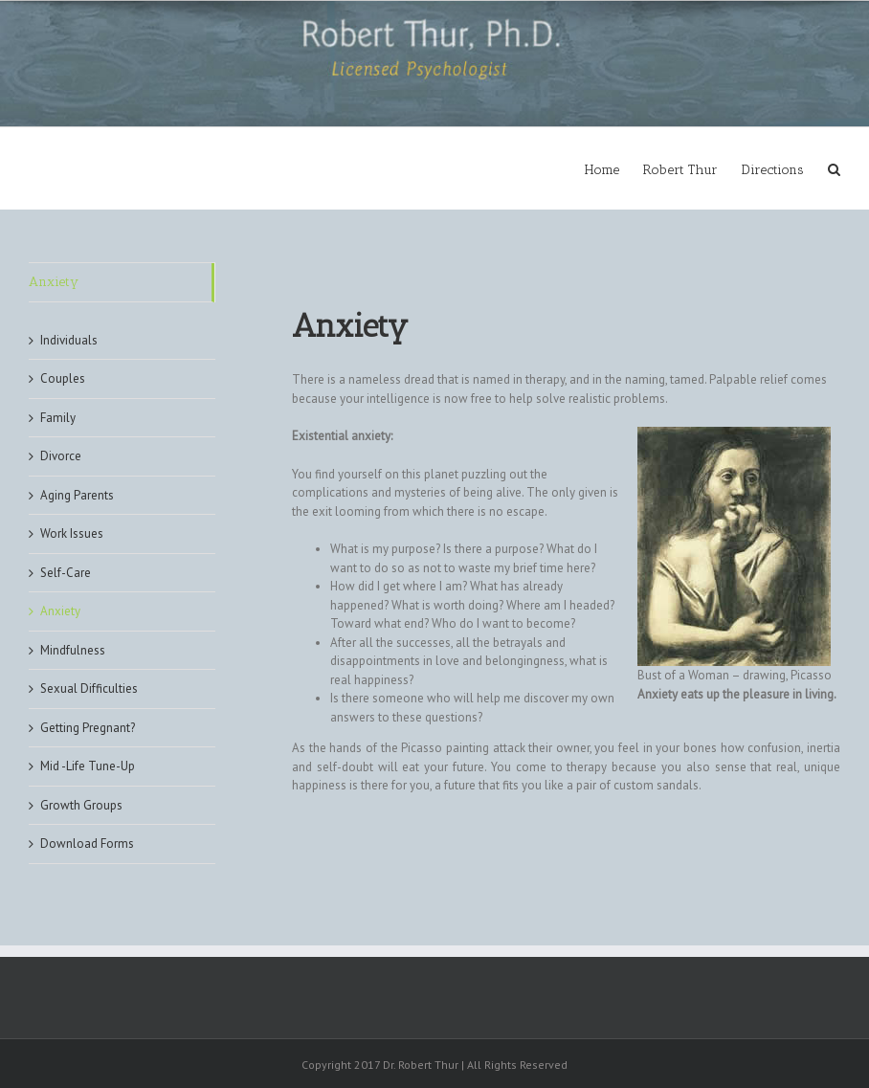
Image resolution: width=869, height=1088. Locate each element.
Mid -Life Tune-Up (87, 766)
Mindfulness (72, 650)
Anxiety (53, 282)
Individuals (69, 340)
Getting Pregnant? (87, 728)
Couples (62, 378)
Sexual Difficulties (89, 688)
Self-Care (65, 573)
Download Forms (87, 843)
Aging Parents (77, 495)
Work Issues (71, 533)
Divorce (60, 456)
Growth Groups (81, 805)
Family (58, 418)
